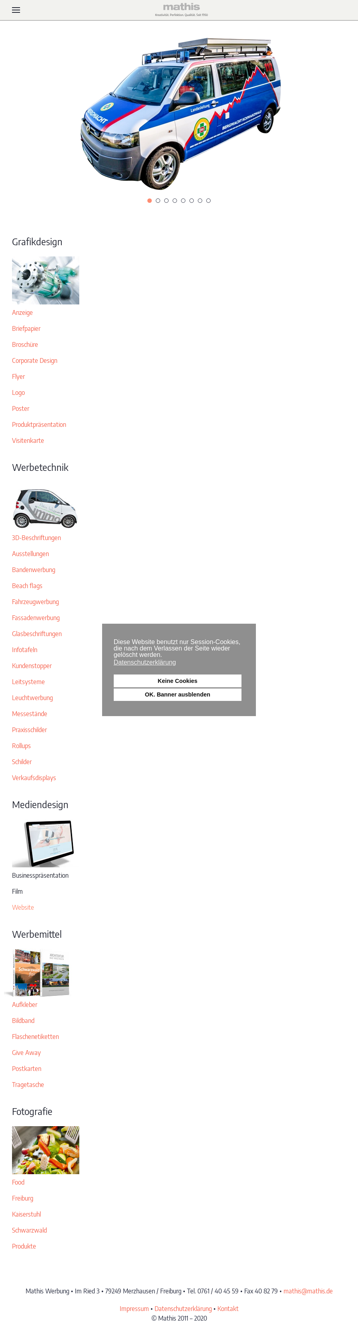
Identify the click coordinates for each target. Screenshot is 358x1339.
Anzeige (22, 312)
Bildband (23, 1021)
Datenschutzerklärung (183, 1309)
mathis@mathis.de (308, 1291)
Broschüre (25, 344)
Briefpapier (26, 328)
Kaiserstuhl (26, 1214)
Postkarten (26, 1069)
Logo (18, 392)
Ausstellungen (30, 554)
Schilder (22, 762)
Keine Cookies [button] (177, 681)
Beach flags (27, 586)
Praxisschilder (29, 730)
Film (17, 891)
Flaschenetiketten (35, 1037)
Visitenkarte (28, 440)
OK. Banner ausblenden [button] (177, 694)
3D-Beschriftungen (36, 538)
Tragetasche (28, 1085)
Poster (20, 408)
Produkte (24, 1246)
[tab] (149, 200)
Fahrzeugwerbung (35, 602)
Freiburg (22, 1198)
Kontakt (228, 1309)
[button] (16, 10)
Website (23, 907)
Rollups (21, 746)
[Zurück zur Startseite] (179, 10)
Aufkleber (24, 1005)
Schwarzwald (29, 1230)
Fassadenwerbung (36, 618)
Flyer (18, 376)
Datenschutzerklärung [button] (145, 662)
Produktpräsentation (39, 424)
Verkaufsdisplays (34, 778)
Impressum (134, 1309)
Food (18, 1182)
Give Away (26, 1053)
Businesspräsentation (40, 875)
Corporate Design (34, 360)
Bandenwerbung (33, 570)
